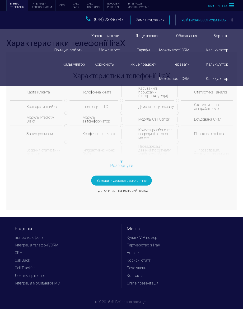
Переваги (181, 64)
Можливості (109, 50)
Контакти (135, 275)
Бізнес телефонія (17, 5)
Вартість (221, 36)
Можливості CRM (174, 50)
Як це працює (147, 36)
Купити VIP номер (142, 237)
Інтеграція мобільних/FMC (138, 5)
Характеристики (105, 36)
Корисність (104, 64)
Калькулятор (217, 50)
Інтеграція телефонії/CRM (42, 5)
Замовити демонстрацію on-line (121, 180)
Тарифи (143, 50)
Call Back (76, 5)
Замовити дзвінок (150, 20)
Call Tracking (93, 5)
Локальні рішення (113, 5)
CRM (62, 5)
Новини (133, 252)
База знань (136, 268)
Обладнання (186, 36)
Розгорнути (121, 165)
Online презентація (142, 283)
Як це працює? (143, 64)
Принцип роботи (68, 50)
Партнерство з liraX (143, 245)
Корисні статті (139, 260)
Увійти (207, 20)
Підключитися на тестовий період (121, 190)
